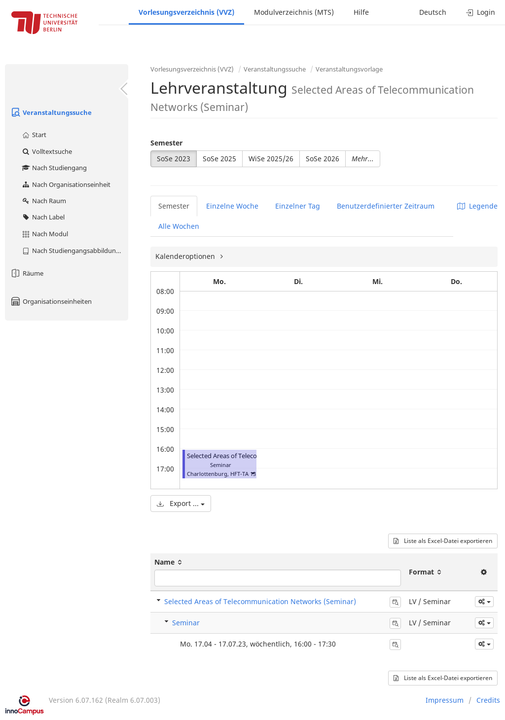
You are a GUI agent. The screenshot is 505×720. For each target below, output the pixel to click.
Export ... (181, 503)
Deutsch (432, 12)
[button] (252, 472)
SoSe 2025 (219, 158)
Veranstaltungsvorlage (349, 69)
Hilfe (361, 12)
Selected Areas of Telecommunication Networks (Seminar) (260, 601)
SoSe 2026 (322, 158)
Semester (166, 142)
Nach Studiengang (54, 167)
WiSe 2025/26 (271, 158)
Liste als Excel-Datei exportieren (443, 541)
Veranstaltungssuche (51, 112)
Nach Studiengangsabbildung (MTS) (74, 250)
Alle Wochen (178, 226)
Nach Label (43, 217)
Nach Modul (44, 233)
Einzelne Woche (232, 206)
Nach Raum (43, 200)
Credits (488, 700)
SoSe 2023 (173, 158)
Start (33, 134)
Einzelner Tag (297, 206)
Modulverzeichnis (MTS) (294, 12)
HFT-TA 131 (244, 473)
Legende (477, 206)
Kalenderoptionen (186, 256)
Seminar (186, 622)
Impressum (445, 700)
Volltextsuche (46, 151)
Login (480, 12)
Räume (26, 273)
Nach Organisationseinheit (65, 184)
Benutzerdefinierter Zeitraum (385, 206)
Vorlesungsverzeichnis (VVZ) (186, 12)
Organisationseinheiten (51, 301)
